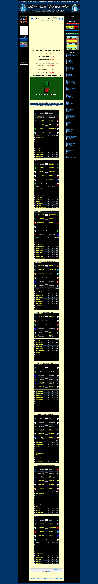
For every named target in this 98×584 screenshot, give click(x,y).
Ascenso (68, 59)
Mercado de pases (70, 109)
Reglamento (69, 138)
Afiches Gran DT (70, 54)
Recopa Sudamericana (71, 137)
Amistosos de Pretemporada (72, 56)
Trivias (68, 151)
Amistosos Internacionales (71, 55)
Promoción (69, 132)
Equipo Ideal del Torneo (71, 87)
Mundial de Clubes (70, 117)
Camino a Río (69, 63)
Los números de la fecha (71, 108)
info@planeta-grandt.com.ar (71, 18)
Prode (68, 130)
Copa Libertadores (70, 74)
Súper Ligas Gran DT (70, 145)
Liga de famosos (70, 105)
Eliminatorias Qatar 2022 (71, 82)
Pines (68, 124)
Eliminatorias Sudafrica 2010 (72, 84)
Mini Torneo (69, 110)
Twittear (56, 569)
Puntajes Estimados (70, 135)
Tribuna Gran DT (70, 150)
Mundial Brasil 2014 (70, 112)
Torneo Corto (69, 146)
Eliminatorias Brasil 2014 (71, 80)
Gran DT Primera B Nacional (72, 98)
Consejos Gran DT (70, 69)
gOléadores (69, 156)
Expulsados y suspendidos (71, 91)
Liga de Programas (70, 104)
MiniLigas (48, 571)
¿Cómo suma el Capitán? (71, 157)
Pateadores (69, 123)
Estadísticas (50, 1)
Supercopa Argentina (70, 142)
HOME (21, 1)
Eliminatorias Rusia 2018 (71, 83)
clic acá (56, 566)
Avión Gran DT (69, 60)
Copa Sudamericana (70, 75)
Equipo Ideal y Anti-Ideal (43, 1)
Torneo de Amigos (75, 1)
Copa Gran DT (69, 73)
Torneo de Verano (70, 149)
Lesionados (69, 101)
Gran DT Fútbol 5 (70, 97)
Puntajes (24, 1)
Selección (68, 139)
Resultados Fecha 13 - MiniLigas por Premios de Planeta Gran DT (46, 103)
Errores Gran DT (70, 89)
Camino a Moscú (70, 62)
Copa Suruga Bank (70, 76)
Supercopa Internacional (71, 143)
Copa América (69, 70)
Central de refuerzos (70, 66)
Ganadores (30, 1)
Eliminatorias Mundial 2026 (71, 81)
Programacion (69, 131)
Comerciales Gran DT (70, 68)
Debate (68, 77)
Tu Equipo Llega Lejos (71, 153)
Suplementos (63, 1)
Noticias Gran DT (57, 1)
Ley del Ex (69, 102)
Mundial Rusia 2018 (70, 115)
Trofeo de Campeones (71, 152)
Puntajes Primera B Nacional (72, 136)
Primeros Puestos (70, 129)
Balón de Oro (69, 61)
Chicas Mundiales (70, 67)
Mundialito (69, 118)
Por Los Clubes (69, 126)
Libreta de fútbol (70, 103)
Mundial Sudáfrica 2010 (71, 116)
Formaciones (35, 1)
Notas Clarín (69, 119)
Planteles (69, 1)
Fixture (68, 94)
